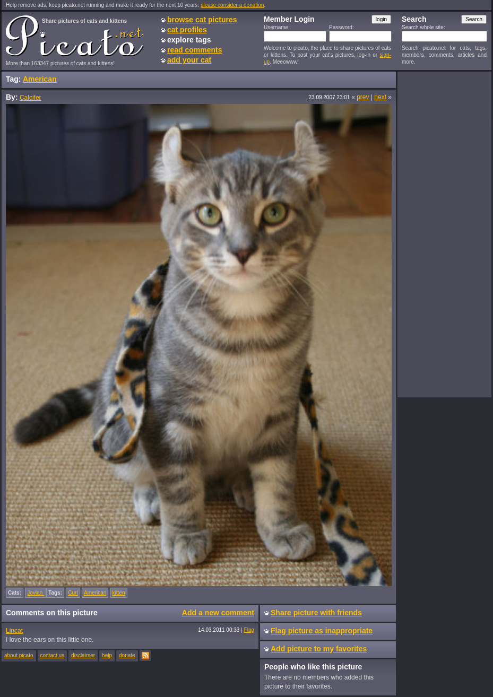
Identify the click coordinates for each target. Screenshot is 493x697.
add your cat (189, 60)
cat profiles (187, 29)
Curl (72, 593)
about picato (18, 655)
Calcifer (30, 97)
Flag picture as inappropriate (322, 630)
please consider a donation (232, 5)
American (40, 79)
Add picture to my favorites (319, 648)
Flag (249, 630)
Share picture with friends (316, 612)
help (107, 655)
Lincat (14, 630)
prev (363, 97)
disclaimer (83, 655)
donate (127, 655)
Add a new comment (218, 612)
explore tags (189, 40)
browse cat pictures (202, 19)
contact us (52, 655)
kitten (119, 593)
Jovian (35, 593)
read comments (194, 50)
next (380, 97)
